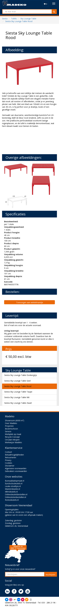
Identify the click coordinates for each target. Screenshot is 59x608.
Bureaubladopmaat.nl (14, 480)
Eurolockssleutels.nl (13, 483)
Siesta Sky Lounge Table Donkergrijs (20, 375)
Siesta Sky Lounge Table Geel (17, 380)
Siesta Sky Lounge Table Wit (16, 397)
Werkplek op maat (13, 434)
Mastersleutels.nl (12, 489)
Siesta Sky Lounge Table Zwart (18, 403)
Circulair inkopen (12, 439)
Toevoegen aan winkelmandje (29, 302)
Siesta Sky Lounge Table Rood (17, 386)
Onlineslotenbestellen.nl (15, 497)
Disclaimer (9, 465)
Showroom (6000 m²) (14, 420)
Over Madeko (11, 423)
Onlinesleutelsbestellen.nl (16, 494)
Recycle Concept (12, 437)
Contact (8, 452)
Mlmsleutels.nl (11, 491)
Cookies (8, 463)
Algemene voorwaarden (15, 468)
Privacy (8, 460)
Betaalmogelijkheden (14, 454)
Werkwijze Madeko (13, 442)
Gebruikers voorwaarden (16, 471)
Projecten (9, 426)
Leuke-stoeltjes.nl (13, 486)
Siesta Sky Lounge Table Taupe (18, 391)
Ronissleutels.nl (12, 500)
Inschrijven (50, 574)
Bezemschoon (11, 428)
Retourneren (10, 457)
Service (8, 431)
